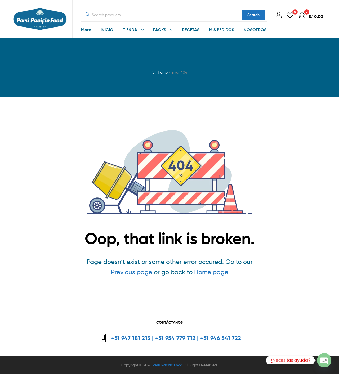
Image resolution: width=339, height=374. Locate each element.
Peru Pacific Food (167, 365)
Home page (211, 272)
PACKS (159, 29)
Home (163, 72)
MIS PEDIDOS (221, 29)
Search (253, 14)
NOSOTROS (255, 29)
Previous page (131, 272)
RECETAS (190, 29)
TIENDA (130, 29)
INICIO (107, 29)
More (86, 29)
